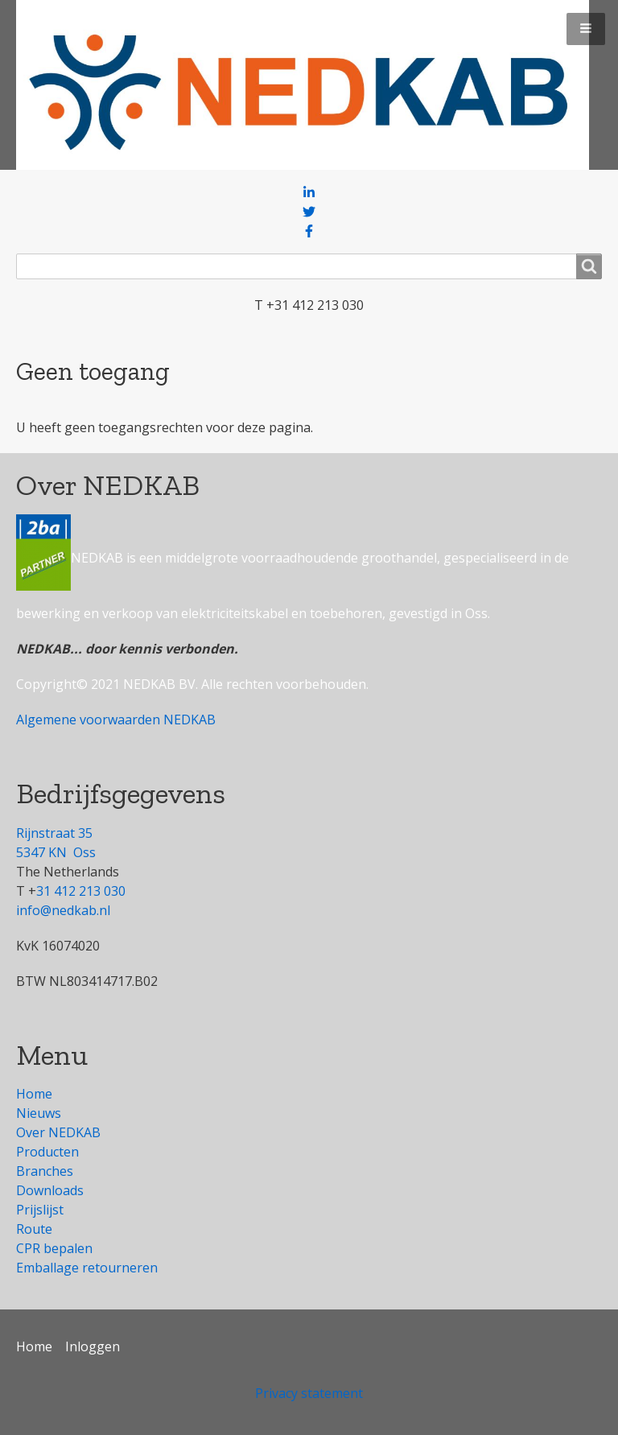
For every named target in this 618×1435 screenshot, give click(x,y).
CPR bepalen (54, 1248)
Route (34, 1229)
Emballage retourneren (87, 1267)
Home (34, 1094)
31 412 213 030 (81, 891)
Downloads (50, 1190)
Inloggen (92, 1346)
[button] (585, 29)
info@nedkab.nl (63, 910)
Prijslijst (40, 1210)
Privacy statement (309, 1393)
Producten (47, 1152)
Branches (44, 1171)
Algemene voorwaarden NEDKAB (116, 719)
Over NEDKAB (58, 1132)
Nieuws (38, 1113)
